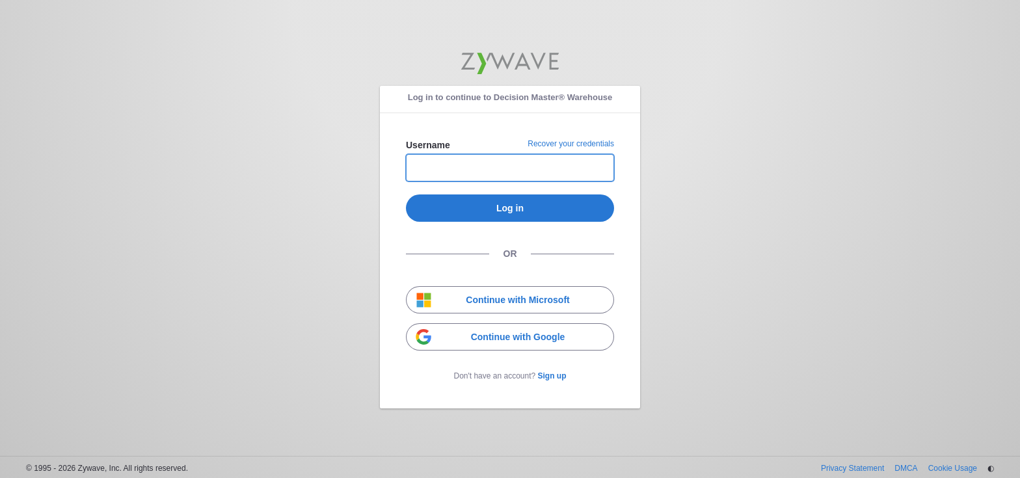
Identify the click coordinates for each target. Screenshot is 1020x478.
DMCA (905, 468)
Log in (510, 208)
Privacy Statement (852, 468)
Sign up (552, 375)
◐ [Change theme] (990, 468)
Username (428, 145)
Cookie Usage (952, 468)
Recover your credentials (571, 143)
